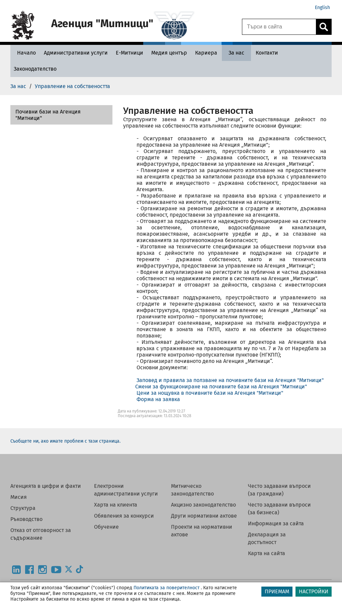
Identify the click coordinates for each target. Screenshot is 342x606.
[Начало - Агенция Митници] (24, 53)
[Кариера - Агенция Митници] (206, 53)
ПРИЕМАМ (277, 591)
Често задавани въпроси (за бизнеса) (279, 509)
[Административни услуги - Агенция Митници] (75, 53)
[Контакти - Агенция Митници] (266, 53)
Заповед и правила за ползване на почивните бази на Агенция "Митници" (230, 380)
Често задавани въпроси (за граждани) (279, 490)
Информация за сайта (276, 523)
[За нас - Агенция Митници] (236, 53)
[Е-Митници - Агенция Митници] (129, 53)
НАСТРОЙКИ (313, 591)
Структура (22, 508)
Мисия (18, 497)
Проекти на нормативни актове (201, 531)
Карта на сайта (266, 553)
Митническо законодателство (192, 490)
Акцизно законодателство (203, 505)
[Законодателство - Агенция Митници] (35, 69)
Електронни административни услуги (126, 490)
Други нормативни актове (204, 516)
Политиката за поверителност (166, 588)
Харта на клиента (115, 505)
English (322, 7)
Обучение (106, 527)
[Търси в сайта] (279, 26)
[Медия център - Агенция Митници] (169, 53)
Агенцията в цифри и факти (45, 486)
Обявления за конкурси (124, 516)
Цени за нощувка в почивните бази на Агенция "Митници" (210, 393)
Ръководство (26, 519)
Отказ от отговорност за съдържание (40, 534)
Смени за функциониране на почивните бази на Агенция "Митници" (221, 386)
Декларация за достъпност (267, 538)
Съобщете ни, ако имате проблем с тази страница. (65, 441)
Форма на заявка (158, 399)
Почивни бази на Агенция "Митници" (48, 114)
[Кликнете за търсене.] (323, 26)
